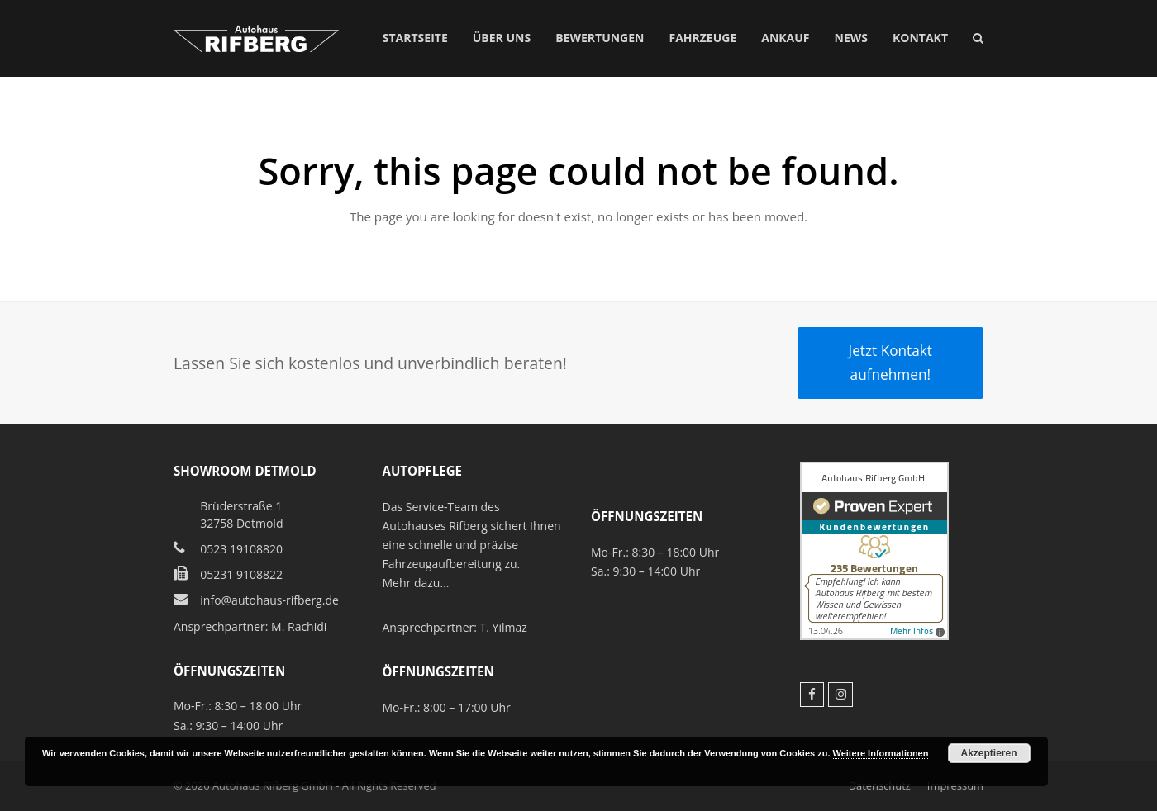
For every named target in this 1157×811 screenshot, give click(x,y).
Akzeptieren (989, 753)
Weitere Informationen (881, 753)
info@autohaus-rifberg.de (269, 600)
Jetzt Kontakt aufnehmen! (890, 362)
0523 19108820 (241, 549)
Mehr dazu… (416, 582)
